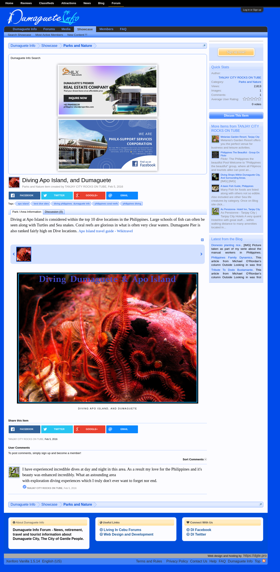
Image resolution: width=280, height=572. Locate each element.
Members (106, 29)
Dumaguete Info (25, 29)
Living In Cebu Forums (120, 530)
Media (65, 29)
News (87, 3)
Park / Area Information (26, 211)
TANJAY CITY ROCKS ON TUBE (85, 186)
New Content (77, 34)
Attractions (68, 3)
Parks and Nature (33, 186)
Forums (49, 29)
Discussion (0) (54, 211)
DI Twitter (196, 534)
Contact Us (198, 561)
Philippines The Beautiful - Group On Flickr (240, 154)
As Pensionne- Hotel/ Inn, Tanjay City (240, 209)
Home (9, 3)
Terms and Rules (149, 561)
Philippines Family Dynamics (231, 257)
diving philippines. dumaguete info (71, 204)
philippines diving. (132, 204)
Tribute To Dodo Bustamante (231, 269)
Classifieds (46, 3)
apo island (22, 204)
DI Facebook (199, 530)
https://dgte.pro (255, 555)
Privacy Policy (177, 561)
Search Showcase (19, 34)
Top (257, 561)
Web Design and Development (127, 534)
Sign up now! (236, 52)
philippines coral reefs (105, 204)
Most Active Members (49, 34)
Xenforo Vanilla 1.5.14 (23, 561)
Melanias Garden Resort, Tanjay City (240, 137)
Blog (101, 3)
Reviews (26, 3)
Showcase (85, 29)
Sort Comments (195, 459)
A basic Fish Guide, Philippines (237, 186)
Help (213, 561)
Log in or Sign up (252, 9)
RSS (263, 560)
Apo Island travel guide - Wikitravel (106, 231)
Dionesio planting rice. (226, 245)
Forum (116, 3)
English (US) (52, 561)
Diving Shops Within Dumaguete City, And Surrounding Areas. (240, 176)
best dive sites (40, 204)
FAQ (123, 29)
